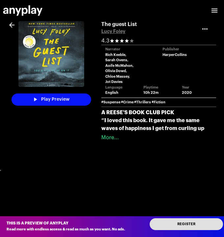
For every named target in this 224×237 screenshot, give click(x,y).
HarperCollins (174, 55)
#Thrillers (142, 102)
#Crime (127, 102)
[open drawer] (214, 10)
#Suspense (110, 102)
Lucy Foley (113, 31)
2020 (187, 92)
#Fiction (158, 102)
